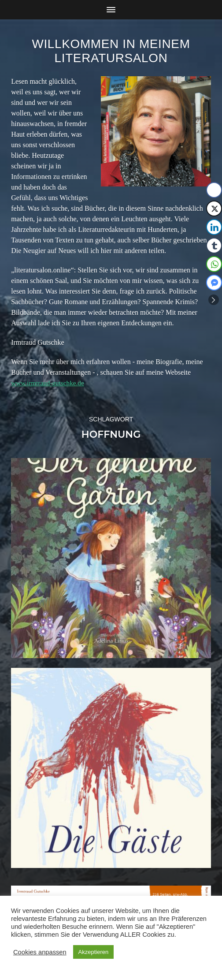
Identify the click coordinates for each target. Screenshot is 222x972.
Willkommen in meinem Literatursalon (111, 51)
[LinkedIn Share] (214, 227)
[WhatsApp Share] (214, 264)
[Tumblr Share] (214, 245)
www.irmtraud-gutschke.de (49, 383)
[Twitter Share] (214, 208)
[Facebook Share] (214, 190)
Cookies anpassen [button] (40, 952)
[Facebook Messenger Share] (214, 282)
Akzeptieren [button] (93, 952)
